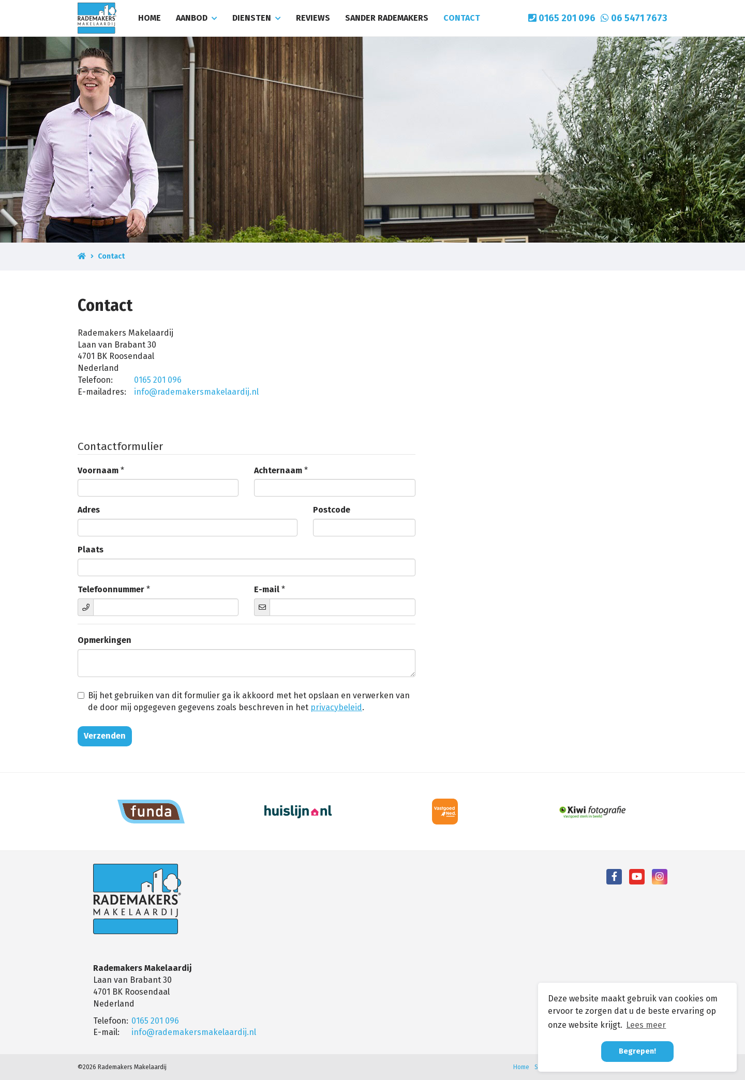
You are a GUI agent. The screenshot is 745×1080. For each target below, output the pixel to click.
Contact (461, 18)
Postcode (331, 510)
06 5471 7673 (634, 18)
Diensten (256, 18)
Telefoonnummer (111, 589)
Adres (89, 510)
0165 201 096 (561, 18)
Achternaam (278, 470)
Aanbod (196, 18)
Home (149, 18)
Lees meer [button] (646, 1025)
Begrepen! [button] (637, 1051)
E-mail (266, 589)
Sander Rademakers (386, 18)
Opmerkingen (104, 640)
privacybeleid (336, 707)
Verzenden (105, 736)
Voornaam (98, 470)
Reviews (313, 18)
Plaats (90, 549)
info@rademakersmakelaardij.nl (196, 392)
